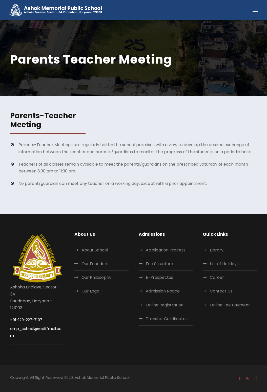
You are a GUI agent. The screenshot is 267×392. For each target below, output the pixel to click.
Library (216, 250)
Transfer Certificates (167, 319)
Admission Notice (163, 291)
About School (94, 250)
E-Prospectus (159, 277)
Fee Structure (159, 264)
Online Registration (164, 305)
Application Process (166, 250)
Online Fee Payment (230, 305)
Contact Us (221, 291)
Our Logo (90, 291)
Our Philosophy (96, 277)
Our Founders (94, 264)
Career (217, 277)
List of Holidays (224, 264)
